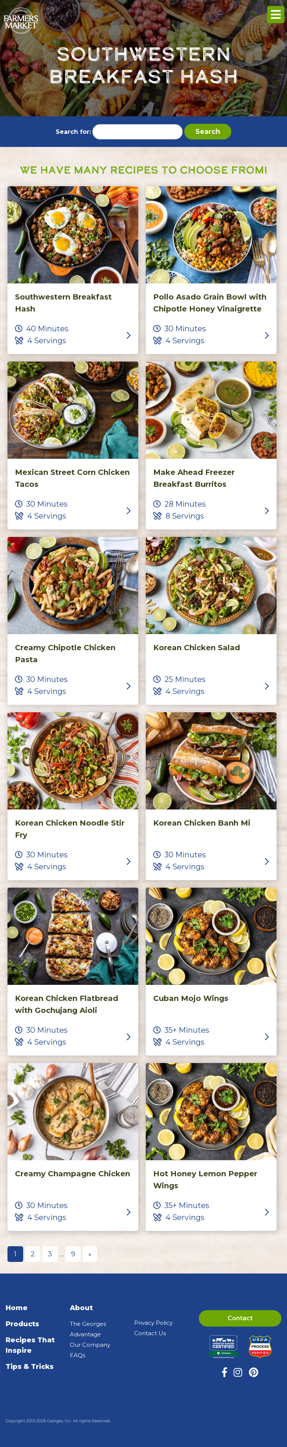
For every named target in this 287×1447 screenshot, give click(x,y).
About (81, 1308)
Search (207, 132)
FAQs (77, 1355)
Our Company (90, 1344)
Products (22, 1324)
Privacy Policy (153, 1322)
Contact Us (150, 1333)
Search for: (73, 131)
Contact (240, 1318)
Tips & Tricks (30, 1366)
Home (17, 1308)
